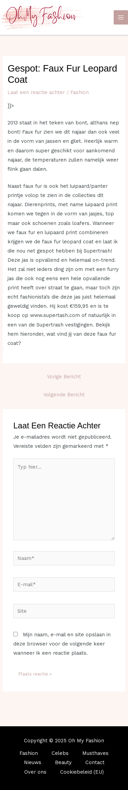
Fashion (79, 92)
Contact (94, 762)
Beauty (63, 762)
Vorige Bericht (64, 377)
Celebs (60, 753)
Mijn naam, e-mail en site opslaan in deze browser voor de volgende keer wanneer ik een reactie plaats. (62, 644)
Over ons (35, 772)
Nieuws (32, 762)
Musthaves (95, 753)
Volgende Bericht (64, 395)
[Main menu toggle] (121, 17)
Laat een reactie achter (36, 92)
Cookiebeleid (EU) (82, 772)
